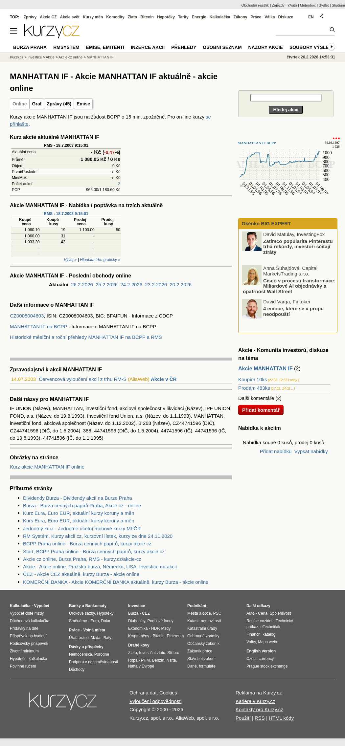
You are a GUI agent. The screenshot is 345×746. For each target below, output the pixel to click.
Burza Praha (30, 47)
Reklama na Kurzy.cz (259, 692)
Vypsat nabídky (311, 451)
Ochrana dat (143, 692)
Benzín (158, 660)
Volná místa (94, 630)
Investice (35, 57)
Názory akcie (265, 47)
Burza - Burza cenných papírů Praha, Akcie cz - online (82, 505)
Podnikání (196, 605)
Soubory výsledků (314, 47)
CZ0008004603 (27, 315)
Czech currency (260, 658)
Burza (133, 613)
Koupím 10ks (252, 379)
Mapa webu (268, 642)
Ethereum (175, 636)
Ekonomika (138, 628)
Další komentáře (256, 398)
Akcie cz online (70, 57)
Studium (338, 5)
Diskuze (285, 17)
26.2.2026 (82, 284)
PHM (145, 660)
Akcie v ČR (163, 379)
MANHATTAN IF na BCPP (38, 326)
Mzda (95, 637)
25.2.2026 (107, 284)
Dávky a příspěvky (86, 647)
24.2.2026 (131, 284)
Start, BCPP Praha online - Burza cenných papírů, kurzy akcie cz (94, 551)
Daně (192, 666)
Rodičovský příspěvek (29, 643)
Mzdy (166, 628)
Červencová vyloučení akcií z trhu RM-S (82, 379)
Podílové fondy (160, 621)
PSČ (217, 613)
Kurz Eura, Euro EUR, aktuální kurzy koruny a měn (78, 513)
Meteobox (308, 5)
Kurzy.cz (16, 57)
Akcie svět (70, 17)
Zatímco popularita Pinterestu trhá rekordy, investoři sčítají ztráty (298, 246)
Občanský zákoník (203, 643)
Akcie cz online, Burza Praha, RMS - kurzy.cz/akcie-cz (82, 559)
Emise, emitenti (105, 47)
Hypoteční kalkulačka (28, 658)
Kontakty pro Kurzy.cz (259, 709)
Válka (269, 17)
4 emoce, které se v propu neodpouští (293, 311)
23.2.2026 (156, 284)
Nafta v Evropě (141, 666)
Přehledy (183, 47)
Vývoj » (70, 259)
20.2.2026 (181, 284)
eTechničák (270, 627)
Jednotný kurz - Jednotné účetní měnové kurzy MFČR (82, 528)
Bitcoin (147, 17)
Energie (199, 17)
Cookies (168, 692)
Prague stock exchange (267, 666)
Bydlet (324, 5)
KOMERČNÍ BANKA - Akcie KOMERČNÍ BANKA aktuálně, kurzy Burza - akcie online (115, 582)
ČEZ (146, 613)
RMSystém (66, 47)
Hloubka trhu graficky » (100, 259)
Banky (75, 605)
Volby (251, 642)
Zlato (132, 17)
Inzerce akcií (148, 47)
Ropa (133, 660)
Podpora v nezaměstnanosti (93, 662)
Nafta (171, 660)
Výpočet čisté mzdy (27, 613)
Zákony (240, 17)
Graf (37, 103)
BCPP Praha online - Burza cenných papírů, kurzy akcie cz (87, 543)
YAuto (292, 5)
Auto (250, 613)
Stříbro (173, 652)
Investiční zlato (152, 652)
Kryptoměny (138, 636)
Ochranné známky (203, 636)
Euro (94, 621)
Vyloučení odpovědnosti (155, 701)
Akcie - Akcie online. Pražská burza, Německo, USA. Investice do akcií (100, 566)
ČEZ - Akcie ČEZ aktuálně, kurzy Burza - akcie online (81, 574)
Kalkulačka (220, 17)
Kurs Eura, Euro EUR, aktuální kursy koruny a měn (78, 520)
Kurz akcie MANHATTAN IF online (47, 467)
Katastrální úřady (202, 628)
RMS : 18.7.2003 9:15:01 (66, 213)
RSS (260, 718)
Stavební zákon (201, 658)
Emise (83, 103)
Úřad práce (78, 637)
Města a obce (199, 613)
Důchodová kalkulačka (29, 621)
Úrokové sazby (82, 613)
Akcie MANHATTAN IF (265, 368)
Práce (256, 17)
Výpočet (41, 605)
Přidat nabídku (276, 451)
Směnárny (78, 621)
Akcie (50, 57)
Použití (243, 718)
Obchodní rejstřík (255, 5)
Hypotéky (166, 17)
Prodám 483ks (254, 388)
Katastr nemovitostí (204, 621)
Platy (107, 637)
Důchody (76, 669)
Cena (262, 613)
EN (311, 17)
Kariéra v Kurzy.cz (255, 701)
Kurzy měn (93, 17)
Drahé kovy (139, 645)
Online (19, 103)
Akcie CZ (48, 17)
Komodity (115, 17)
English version (261, 651)
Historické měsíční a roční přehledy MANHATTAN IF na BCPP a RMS (86, 337)
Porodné (101, 654)
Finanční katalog (260, 634)
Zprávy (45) (59, 103)
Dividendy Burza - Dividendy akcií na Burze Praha (77, 498)
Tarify (183, 17)
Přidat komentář (261, 410)
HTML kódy (281, 718)
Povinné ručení (23, 666)
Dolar (105, 621)
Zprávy (30, 17)
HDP (155, 628)
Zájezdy (278, 5)
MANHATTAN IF (100, 57)
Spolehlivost (280, 613)
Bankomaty (95, 605)
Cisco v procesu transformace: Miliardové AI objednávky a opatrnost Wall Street (289, 285)
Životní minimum (24, 651)
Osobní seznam (222, 47)
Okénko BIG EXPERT (265, 223)
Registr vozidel (259, 621)
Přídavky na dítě (24, 628)
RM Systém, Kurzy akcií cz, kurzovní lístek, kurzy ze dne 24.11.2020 (97, 536)
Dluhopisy (136, 621)
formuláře (207, 666)
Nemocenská (80, 654)
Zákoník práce (199, 651)
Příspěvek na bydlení (28, 636)
